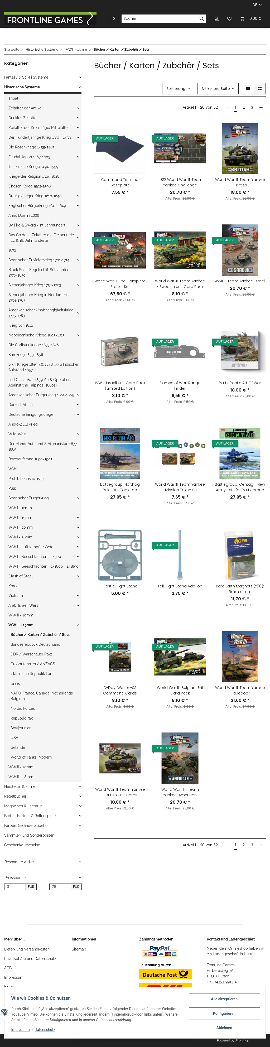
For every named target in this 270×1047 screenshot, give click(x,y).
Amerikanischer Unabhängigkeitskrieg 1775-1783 (41, 313)
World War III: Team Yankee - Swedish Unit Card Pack (180, 283)
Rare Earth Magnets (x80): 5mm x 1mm (240, 588)
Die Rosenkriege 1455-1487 (31, 147)
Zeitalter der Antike (24, 108)
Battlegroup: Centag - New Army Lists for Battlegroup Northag (240, 487)
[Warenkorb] (251, 18)
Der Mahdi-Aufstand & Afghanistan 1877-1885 (43, 446)
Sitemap (79, 949)
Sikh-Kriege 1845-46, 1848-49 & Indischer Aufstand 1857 (43, 367)
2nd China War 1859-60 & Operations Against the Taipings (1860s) (40, 382)
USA (14, 738)
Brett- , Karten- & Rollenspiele (30, 816)
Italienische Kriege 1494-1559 (33, 167)
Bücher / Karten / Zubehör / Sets (40, 635)
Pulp (12, 488)
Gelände (18, 747)
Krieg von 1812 (20, 325)
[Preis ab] (15, 887)
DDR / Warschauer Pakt (31, 654)
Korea (13, 586)
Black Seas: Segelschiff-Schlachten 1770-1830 (38, 272)
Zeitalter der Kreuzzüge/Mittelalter (38, 128)
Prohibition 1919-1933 (26, 478)
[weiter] (261, 107)
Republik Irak (22, 718)
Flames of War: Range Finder (180, 385)
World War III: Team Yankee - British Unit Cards (120, 792)
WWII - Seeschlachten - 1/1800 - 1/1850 (43, 566)
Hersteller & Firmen (20, 786)
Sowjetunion (21, 728)
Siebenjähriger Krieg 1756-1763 (34, 285)
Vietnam (15, 596)
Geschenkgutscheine (22, 845)
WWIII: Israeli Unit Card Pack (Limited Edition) (120, 385)
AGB (8, 968)
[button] (216, 18)
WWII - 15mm (20, 517)
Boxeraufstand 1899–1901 (30, 459)
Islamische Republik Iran (31, 674)
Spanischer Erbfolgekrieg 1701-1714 (38, 260)
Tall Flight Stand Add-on (180, 586)
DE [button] (255, 4)
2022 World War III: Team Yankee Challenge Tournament (179, 182)
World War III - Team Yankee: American (180, 792)
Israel (15, 683)
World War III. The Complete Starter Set (120, 283)
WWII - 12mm (20, 508)
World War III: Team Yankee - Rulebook (240, 690)
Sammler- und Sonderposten (29, 835)
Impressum (13, 977)
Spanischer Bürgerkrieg (28, 498)
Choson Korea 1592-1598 (29, 186)
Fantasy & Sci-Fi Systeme (26, 77)
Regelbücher (15, 796)
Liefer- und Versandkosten (27, 949)
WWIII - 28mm (20, 777)
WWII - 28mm (20, 537)
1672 (12, 250)
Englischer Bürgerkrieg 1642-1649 (37, 206)
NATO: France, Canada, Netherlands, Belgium (42, 696)
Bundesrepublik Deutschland (35, 644)
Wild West (17, 434)
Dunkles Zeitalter (23, 118)
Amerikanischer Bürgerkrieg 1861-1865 (41, 395)
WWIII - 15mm (20, 625)
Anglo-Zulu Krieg (23, 424)
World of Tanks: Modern (31, 757)
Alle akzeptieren (222, 1001)
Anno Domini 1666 (23, 215)
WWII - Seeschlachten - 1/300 (34, 556)
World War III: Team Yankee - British (240, 182)
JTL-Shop (242, 1040)
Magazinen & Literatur (23, 806)
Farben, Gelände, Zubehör (26, 825)
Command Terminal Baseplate (120, 182)
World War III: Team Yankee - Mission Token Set (180, 487)
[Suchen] (159, 18)
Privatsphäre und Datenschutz (30, 959)
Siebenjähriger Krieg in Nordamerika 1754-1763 (39, 297)
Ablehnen (222, 1028)
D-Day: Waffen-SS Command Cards (120, 690)
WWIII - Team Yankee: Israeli (240, 281)
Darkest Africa (20, 405)
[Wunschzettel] (229, 18)
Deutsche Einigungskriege (30, 414)
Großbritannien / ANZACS (33, 664)
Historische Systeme (22, 87)
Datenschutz (46, 1031)
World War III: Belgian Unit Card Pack (180, 690)
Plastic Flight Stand (120, 586)
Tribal (13, 98)
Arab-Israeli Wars (23, 605)
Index (8, 987)
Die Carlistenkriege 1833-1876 (33, 345)
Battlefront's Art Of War (240, 382)
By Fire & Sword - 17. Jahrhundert (36, 225)
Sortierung (175, 88)
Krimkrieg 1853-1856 (25, 355)
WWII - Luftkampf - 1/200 (31, 547)
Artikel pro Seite (215, 88)
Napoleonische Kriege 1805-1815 (36, 335)
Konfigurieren (222, 1014)
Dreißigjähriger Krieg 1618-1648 (34, 196)
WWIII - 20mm (20, 767)
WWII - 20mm (20, 527)
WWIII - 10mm (20, 615)
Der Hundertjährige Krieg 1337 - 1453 (39, 137)
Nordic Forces (23, 708)
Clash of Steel (20, 576)
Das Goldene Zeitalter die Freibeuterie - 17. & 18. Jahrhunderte (41, 238)
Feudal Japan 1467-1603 (29, 157)
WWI (12, 469)
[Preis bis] (60, 887)
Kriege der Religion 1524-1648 (33, 176)
